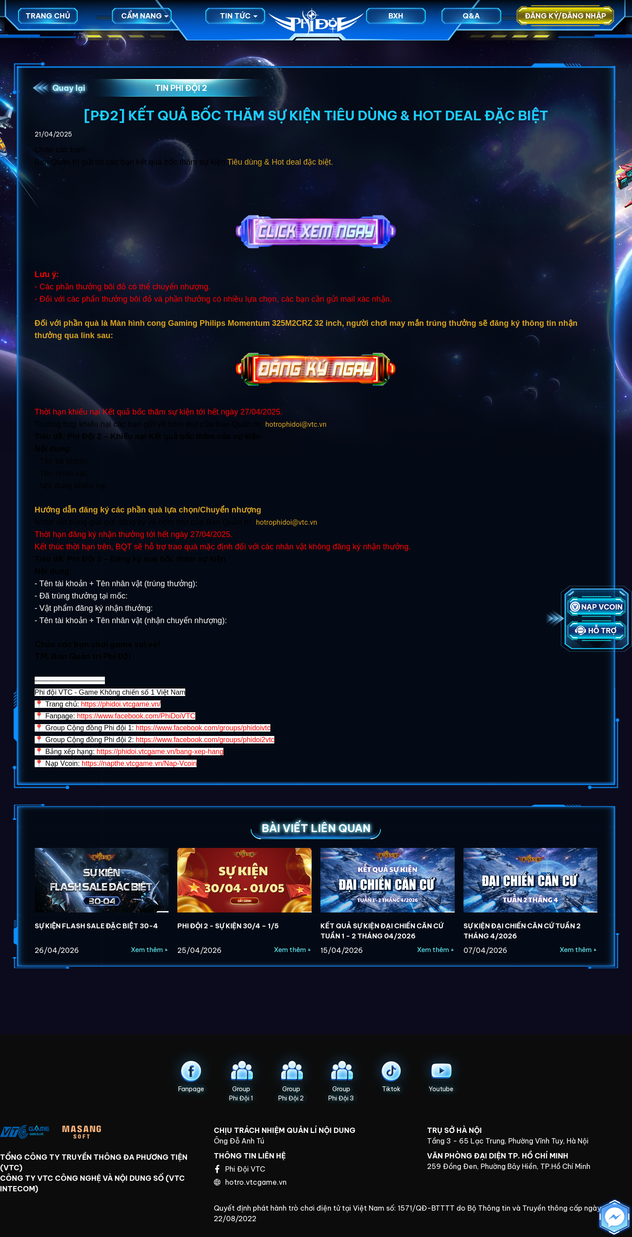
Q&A (471, 19)
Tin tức (239, 19)
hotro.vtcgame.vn (250, 1182)
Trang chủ (47, 19)
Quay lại (68, 88)
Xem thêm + (150, 949)
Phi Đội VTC (240, 1169)
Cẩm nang (145, 19)
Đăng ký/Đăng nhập (565, 19)
